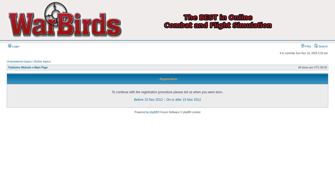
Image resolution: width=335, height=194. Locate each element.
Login (13, 46)
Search (321, 46)
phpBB (154, 112)
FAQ (306, 46)
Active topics (42, 61)
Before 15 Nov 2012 (148, 100)
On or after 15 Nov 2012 (183, 100)
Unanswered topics (19, 61)
